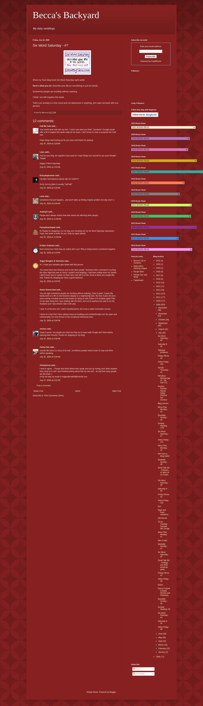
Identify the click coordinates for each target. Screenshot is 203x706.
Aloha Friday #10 (163, 501)
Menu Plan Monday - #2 (163, 448)
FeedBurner (156, 61)
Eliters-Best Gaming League (140, 267)
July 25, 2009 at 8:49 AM (50, 203)
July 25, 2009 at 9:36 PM (50, 320)
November (162, 314)
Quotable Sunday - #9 (163, 417)
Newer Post (38, 391)
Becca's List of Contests (140, 262)
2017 (158, 275)
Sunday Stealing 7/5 (164, 608)
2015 (158, 282)
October (161, 320)
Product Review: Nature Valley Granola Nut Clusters (162, 393)
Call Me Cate (45, 126)
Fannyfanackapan (48, 227)
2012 (158, 294)
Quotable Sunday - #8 (163, 462)
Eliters (160, 585)
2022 (158, 261)
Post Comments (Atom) (54, 395)
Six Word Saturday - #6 (163, 482)
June (160, 634)
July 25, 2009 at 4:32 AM (50, 167)
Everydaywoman (47, 175)
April (160, 641)
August (161, 329)
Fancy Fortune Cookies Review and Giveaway (164, 591)
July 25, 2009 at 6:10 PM (50, 253)
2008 (158, 657)
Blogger (112, 692)
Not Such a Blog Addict (164, 455)
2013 (158, 290)
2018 (158, 272)
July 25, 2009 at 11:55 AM (50, 237)
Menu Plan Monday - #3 (163, 409)
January (161, 652)
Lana (42, 196)
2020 (158, 264)
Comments (138, 674)
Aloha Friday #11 (163, 441)
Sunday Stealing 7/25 (162, 425)
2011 (158, 297)
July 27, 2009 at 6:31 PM (50, 380)
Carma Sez (44, 347)
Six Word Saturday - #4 (163, 615)
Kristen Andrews (47, 245)
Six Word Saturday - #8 (163, 338)
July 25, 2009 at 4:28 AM (50, 144)
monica (43, 329)
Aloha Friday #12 (163, 363)
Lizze (42, 152)
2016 (158, 279)
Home (77, 391)
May (160, 637)
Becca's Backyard (66, 15)
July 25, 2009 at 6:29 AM (50, 188)
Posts (136, 669)
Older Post (116, 391)
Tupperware (139, 280)
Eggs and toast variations (163, 512)
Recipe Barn (139, 272)
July (160, 333)
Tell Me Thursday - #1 (163, 370)
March (161, 645)
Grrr (159, 506)
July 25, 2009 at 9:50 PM (50, 339)
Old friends (162, 518)
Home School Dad (48, 290)
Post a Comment (44, 385)
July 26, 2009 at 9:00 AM (50, 357)
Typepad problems (163, 351)
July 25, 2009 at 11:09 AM (50, 219)
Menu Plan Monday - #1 (163, 534)
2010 (158, 301)
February (162, 648)
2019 (158, 268)
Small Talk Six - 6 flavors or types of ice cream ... (163, 472)
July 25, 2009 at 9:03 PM (50, 281)
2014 (158, 286)
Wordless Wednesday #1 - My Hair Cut (164, 379)
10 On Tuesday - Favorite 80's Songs (163, 525)
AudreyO (44, 212)
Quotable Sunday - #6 (163, 601)
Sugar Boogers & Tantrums (52, 261)
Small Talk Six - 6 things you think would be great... (163, 564)
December (162, 308)
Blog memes (163, 403)
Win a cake (162, 540)
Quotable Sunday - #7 (163, 546)
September (162, 323)
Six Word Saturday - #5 (163, 554)
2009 (158, 305)
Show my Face (39, 80)
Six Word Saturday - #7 (163, 433)
